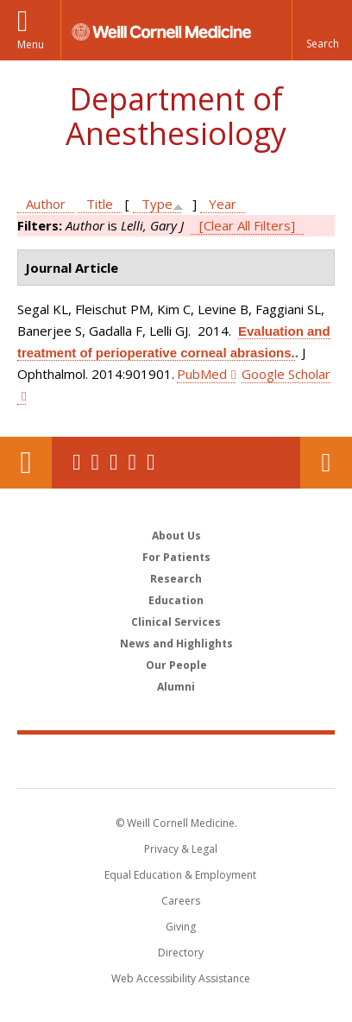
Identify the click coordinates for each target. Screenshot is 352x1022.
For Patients (176, 557)
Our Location (26, 463)
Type (157, 203)
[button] (322, 30)
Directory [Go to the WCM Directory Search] (181, 952)
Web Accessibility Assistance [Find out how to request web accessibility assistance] (180, 978)
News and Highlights (176, 643)
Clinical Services (176, 622)
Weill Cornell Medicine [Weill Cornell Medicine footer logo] (176, 760)
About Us (176, 535)
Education (176, 600)
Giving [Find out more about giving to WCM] (181, 926)
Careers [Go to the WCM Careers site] (180, 900)
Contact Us (326, 463)
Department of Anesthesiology (176, 116)
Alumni (176, 686)
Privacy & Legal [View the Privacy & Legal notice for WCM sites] (180, 849)
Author (46, 203)
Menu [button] (30, 44)
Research (176, 578)
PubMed (202, 373)
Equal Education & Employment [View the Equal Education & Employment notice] (180, 874)
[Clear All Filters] (247, 225)
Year (222, 203)
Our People (176, 665)
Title (99, 203)
